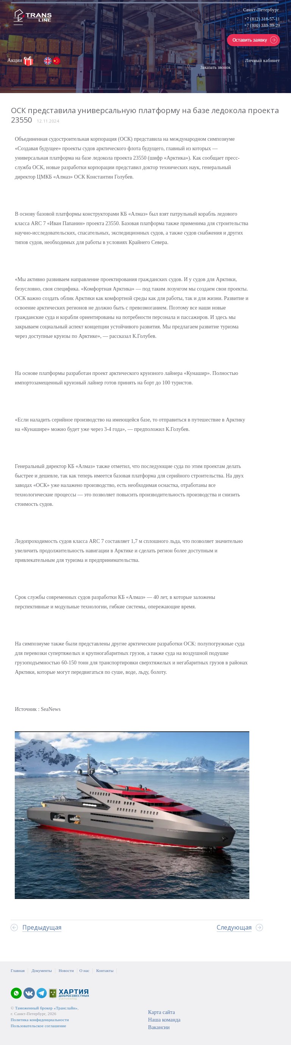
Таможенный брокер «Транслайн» (46, 1008)
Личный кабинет (262, 60)
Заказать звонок (215, 67)
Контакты (104, 970)
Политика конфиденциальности (40, 1019)
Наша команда (164, 1020)
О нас (84, 970)
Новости (66, 970)
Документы (41, 970)
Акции (15, 60)
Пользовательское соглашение (38, 1025)
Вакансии (159, 1027)
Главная (18, 970)
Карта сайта (161, 1012)
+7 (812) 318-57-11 (262, 19)
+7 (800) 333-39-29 (262, 25)
